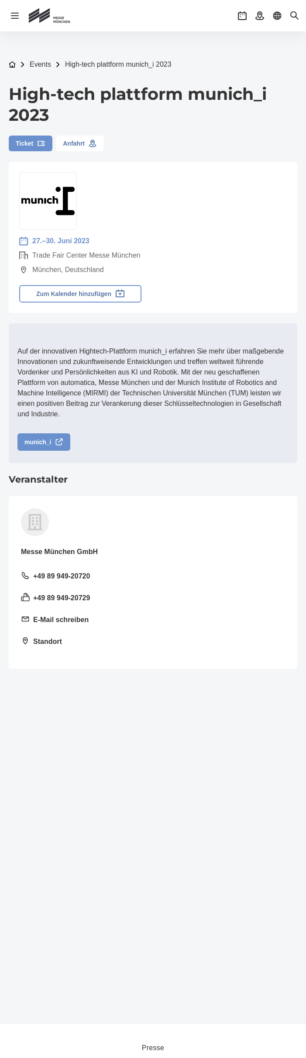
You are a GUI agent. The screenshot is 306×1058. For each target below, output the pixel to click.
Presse (153, 1047)
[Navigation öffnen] (15, 16)
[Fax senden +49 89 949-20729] (153, 598)
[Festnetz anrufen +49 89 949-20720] (153, 577)
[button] (242, 16)
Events (40, 64)
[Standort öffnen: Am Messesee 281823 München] (153, 642)
